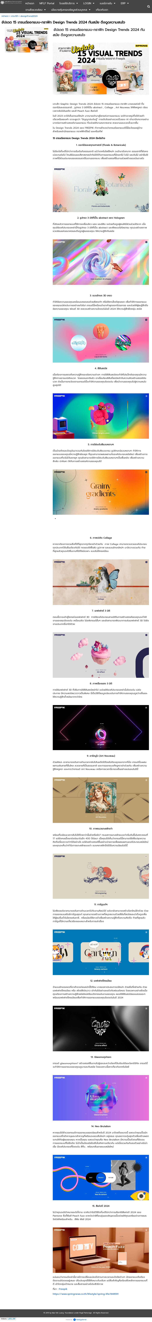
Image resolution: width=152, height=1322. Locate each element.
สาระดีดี (14, 16)
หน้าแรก (5, 16)
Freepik (63, 1289)
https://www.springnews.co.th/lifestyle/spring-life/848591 (85, 1294)
